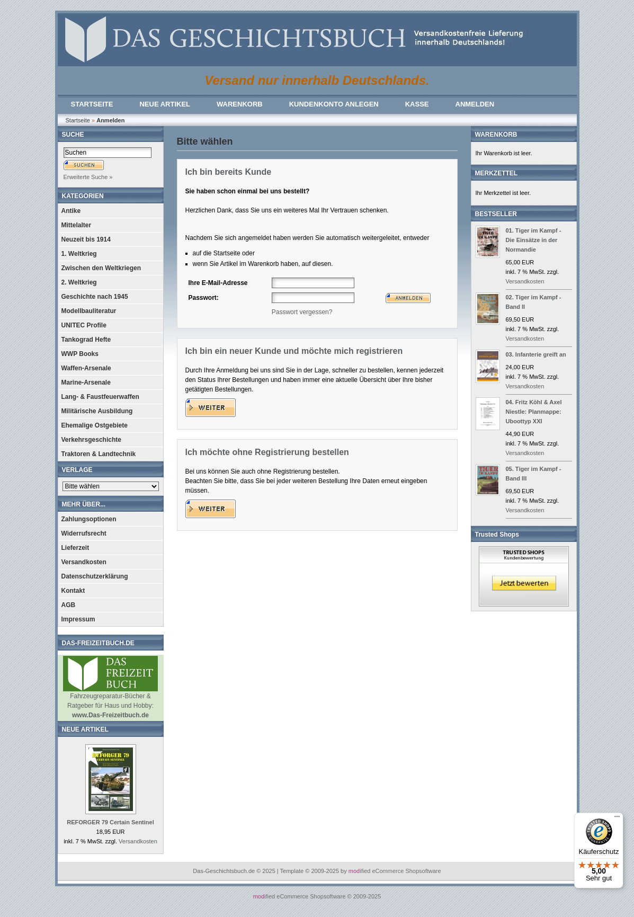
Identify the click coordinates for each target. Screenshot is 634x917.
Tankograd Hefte (86, 339)
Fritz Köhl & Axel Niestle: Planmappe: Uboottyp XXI (534, 411)
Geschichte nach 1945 (94, 296)
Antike (71, 211)
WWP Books (80, 354)
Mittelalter (76, 225)
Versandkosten (83, 562)
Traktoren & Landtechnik (98, 454)
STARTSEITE (92, 104)
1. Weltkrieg (79, 253)
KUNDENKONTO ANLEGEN (334, 104)
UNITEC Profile (83, 325)
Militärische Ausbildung (97, 411)
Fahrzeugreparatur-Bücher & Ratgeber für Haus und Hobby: (110, 702)
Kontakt (73, 590)
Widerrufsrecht (83, 533)
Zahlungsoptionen (89, 519)
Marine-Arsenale (86, 382)
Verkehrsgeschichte (91, 439)
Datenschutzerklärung (94, 576)
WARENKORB (240, 104)
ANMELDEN (475, 104)
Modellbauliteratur (89, 311)
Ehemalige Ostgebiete (94, 425)
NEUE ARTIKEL (164, 104)
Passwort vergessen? (302, 312)
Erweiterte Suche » (88, 177)
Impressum (78, 619)
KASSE (417, 104)
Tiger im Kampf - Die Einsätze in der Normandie (533, 240)
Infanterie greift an (540, 354)
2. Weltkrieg (79, 282)
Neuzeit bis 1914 (86, 239)
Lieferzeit (75, 547)
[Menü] (617, 819)
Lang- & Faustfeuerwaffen (100, 396)
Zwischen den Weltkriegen (101, 268)
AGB (68, 605)
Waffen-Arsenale (86, 368)
